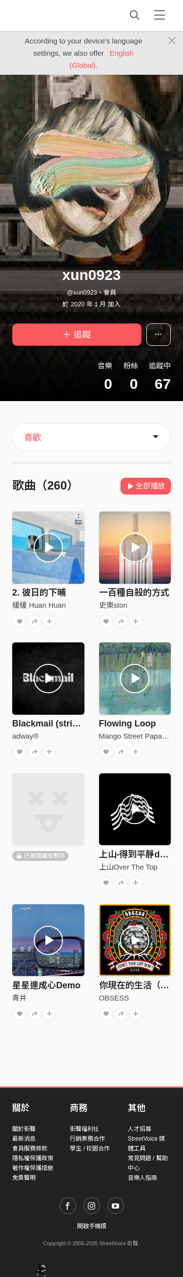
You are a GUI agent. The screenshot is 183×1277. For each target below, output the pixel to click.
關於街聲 (24, 1129)
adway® (25, 736)
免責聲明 (24, 1177)
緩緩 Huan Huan (39, 605)
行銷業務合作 (87, 1138)
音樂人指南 (142, 1177)
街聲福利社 (84, 1129)
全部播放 (145, 486)
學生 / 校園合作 (90, 1148)
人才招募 (139, 1129)
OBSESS (114, 998)
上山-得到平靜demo (138, 854)
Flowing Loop (127, 723)
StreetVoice (52, 15)
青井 (19, 998)
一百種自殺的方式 (134, 592)
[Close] (172, 41)
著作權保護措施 (32, 1168)
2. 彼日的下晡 (39, 592)
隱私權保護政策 (32, 1158)
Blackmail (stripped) (54, 723)
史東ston (113, 605)
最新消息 (24, 1138)
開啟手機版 (91, 1226)
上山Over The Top (128, 867)
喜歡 (32, 438)
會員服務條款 (29, 1148)
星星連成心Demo (46, 985)
